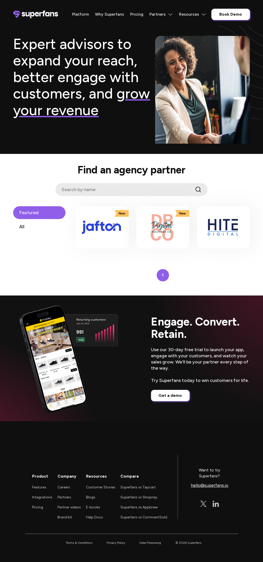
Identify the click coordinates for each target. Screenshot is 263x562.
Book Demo (230, 14)
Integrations (42, 497)
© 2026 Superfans (188, 543)
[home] (35, 14)
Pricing (136, 14)
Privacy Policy (116, 543)
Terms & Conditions (79, 543)
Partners (64, 497)
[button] (161, 14)
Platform (80, 14)
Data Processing (150, 543)
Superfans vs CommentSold (143, 517)
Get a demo (170, 395)
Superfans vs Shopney (138, 497)
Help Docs (94, 517)
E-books (93, 507)
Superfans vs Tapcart (138, 487)
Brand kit (65, 517)
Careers (64, 487)
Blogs (90, 497)
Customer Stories (100, 487)
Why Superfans (109, 14)
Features (39, 487)
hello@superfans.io (209, 485)
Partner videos (69, 507)
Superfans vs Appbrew (139, 507)
